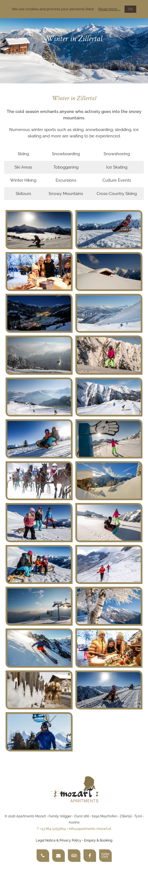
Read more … (109, 9)
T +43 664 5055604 (51, 829)
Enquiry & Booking (98, 840)
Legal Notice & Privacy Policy (58, 840)
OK (130, 9)
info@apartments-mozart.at (90, 829)
